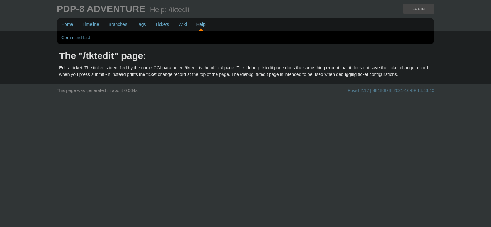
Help (201, 24)
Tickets (162, 24)
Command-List (75, 37)
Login (418, 9)
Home (67, 24)
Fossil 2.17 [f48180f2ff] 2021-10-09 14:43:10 (391, 90)
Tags (141, 24)
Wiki (182, 24)
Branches (118, 24)
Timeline (90, 24)
